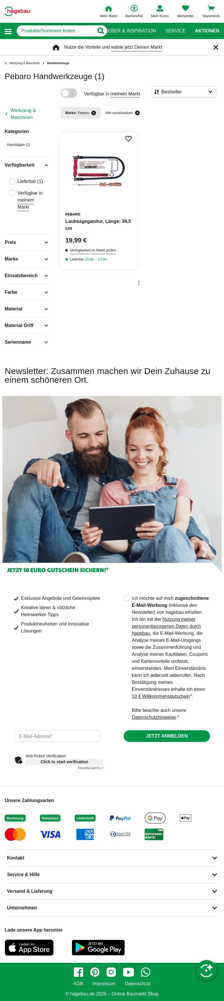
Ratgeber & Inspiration (125, 31)
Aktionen (207, 31)
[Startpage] (17, 11)
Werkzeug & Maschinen (23, 114)
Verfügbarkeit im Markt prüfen (93, 250)
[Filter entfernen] (93, 113)
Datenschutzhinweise (154, 717)
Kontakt (15, 857)
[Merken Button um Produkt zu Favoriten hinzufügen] (128, 138)
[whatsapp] (145, 972)
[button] (8, 31)
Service (175, 31)
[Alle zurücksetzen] (137, 113)
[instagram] (111, 972)
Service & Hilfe (23, 874)
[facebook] (78, 972)
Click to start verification (64, 761)
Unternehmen (22, 907)
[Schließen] (215, 47)
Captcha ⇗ (90, 768)
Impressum (104, 983)
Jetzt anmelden (167, 735)
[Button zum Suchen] (100, 30)
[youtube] (128, 972)
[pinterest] (94, 972)
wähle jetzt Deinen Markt (136, 47)
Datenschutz (138, 983)
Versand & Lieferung (29, 891)
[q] (55, 30)
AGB (78, 983)
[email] (57, 736)
